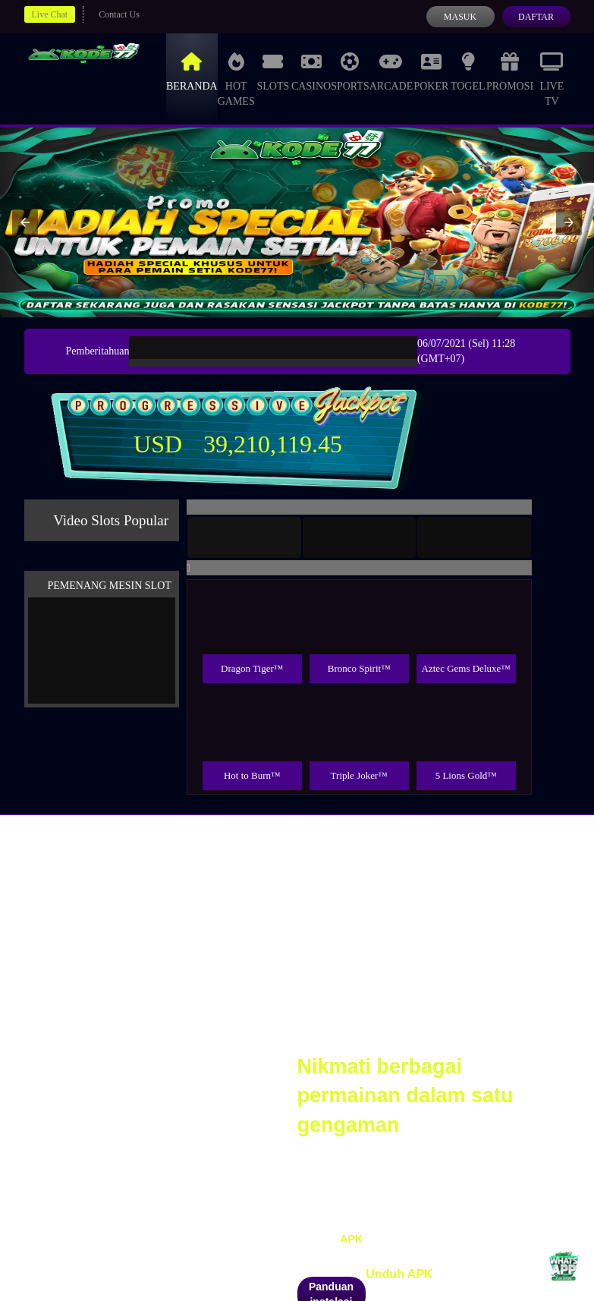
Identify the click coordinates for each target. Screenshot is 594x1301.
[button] (25, 222)
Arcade (391, 70)
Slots (273, 70)
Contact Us (119, 14)
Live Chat (50, 14)
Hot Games (236, 78)
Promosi (509, 70)
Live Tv (551, 78)
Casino (311, 70)
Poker (431, 70)
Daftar (536, 16)
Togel (468, 70)
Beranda (192, 70)
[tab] (244, 537)
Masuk (460, 16)
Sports (350, 70)
